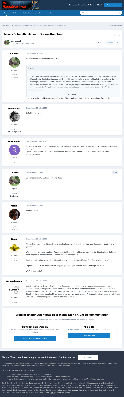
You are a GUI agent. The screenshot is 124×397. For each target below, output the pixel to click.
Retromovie (14, 141)
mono (14, 205)
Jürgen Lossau (14, 281)
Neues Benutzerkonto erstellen (34, 338)
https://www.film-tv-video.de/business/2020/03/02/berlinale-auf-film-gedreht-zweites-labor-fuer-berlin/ (68, 98)
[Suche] (91, 13)
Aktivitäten (27, 13)
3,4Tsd (14, 129)
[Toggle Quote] (29, 68)
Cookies (53, 392)
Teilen (99, 42)
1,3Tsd (14, 227)
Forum (6, 14)
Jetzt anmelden (89, 336)
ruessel (18, 41)
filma (14, 239)
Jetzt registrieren (113, 5)
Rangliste (49, 13)
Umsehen (38, 13)
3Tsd (14, 75)
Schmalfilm (29, 44)
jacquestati (14, 108)
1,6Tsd (14, 260)
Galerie (15, 13)
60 (14, 163)
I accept (88, 357)
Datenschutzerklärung (76, 390)
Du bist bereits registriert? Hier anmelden (85, 5)
